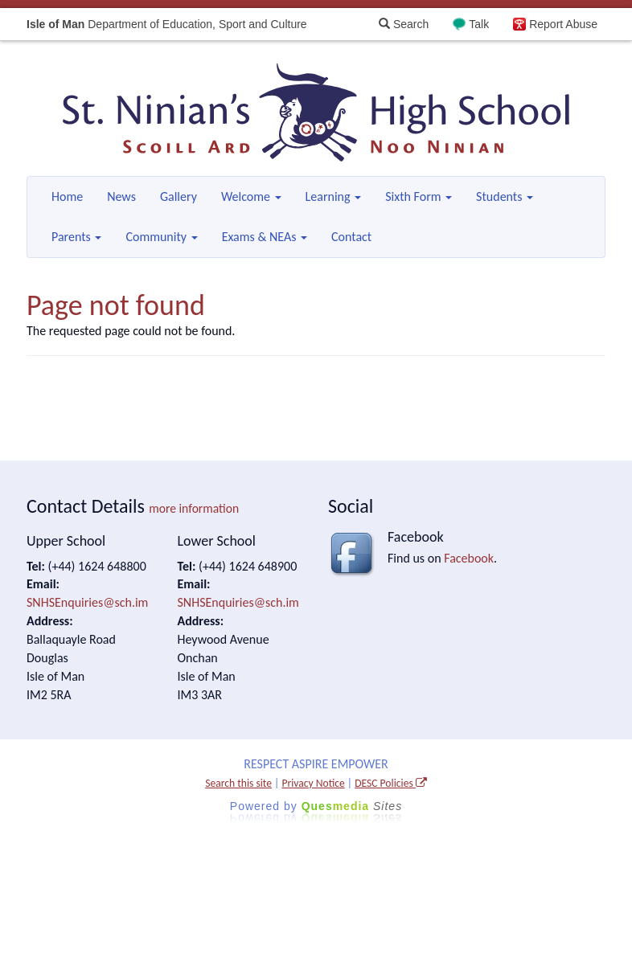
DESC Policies (391, 783)
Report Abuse (563, 24)
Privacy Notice (312, 783)
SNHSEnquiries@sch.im (87, 602)
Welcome (251, 196)
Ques (352, 806)
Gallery (178, 196)
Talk (479, 24)
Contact (351, 236)
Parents (76, 236)
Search (404, 24)
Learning (334, 196)
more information (194, 508)
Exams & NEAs (264, 236)
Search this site (238, 783)
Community (161, 236)
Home (67, 196)
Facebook (469, 558)
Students (504, 196)
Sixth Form (418, 196)
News (121, 196)
